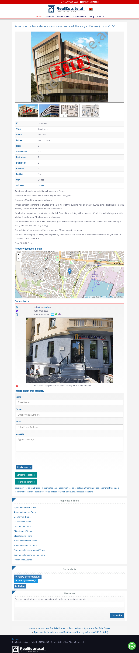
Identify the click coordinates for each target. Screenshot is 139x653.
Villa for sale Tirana (22, 522)
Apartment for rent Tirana (25, 507)
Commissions (79, 16)
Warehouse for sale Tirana (25, 545)
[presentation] (40, 460)
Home (39, 16)
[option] (28, 110)
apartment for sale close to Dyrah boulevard (55, 492)
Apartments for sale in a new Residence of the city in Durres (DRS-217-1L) (71, 632)
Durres (41, 185)
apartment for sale (67, 488)
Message (20, 434)
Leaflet (87, 297)
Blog (92, 16)
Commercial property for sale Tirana (29, 555)
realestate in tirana (84, 492)
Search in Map (63, 16)
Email (18, 421)
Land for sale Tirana (22, 526)
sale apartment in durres (88, 488)
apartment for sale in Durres (28, 488)
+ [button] (19, 255)
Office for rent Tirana (23, 531)
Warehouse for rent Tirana (25, 541)
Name (18, 397)
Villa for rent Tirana (22, 517)
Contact (100, 16)
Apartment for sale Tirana (25, 512)
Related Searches (26, 482)
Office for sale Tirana (23, 536)
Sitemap (15, 639)
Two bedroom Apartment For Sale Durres (89, 628)
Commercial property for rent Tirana (29, 550)
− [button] (19, 259)
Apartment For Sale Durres (51, 628)
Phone (18, 409)
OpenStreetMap (107, 297)
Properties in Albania (23, 560)
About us (49, 16)
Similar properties (26, 475)
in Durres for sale (50, 488)
